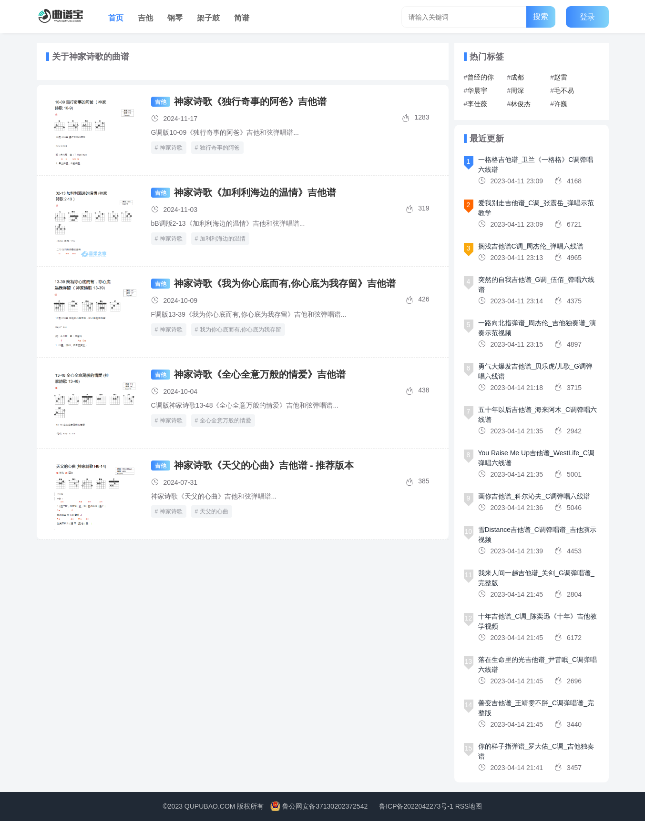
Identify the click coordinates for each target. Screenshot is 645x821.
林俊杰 (521, 104)
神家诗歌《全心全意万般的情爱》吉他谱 (260, 374)
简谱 (241, 18)
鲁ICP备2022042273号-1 (416, 806)
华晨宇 (477, 90)
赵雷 (560, 77)
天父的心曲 (214, 511)
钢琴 (175, 18)
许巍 (560, 104)
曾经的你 (480, 77)
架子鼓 (208, 18)
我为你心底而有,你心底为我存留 (240, 329)
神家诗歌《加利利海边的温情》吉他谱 (255, 192)
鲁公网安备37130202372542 (325, 806)
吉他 (145, 18)
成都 (517, 77)
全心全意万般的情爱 (225, 420)
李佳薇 (477, 104)
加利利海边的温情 (223, 238)
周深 (517, 90)
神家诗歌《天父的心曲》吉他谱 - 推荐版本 (264, 465)
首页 (115, 18)
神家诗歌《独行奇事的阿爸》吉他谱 (250, 101)
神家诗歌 (171, 147)
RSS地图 (468, 806)
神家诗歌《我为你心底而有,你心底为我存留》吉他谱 (285, 283)
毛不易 (564, 90)
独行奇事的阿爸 (220, 147)
